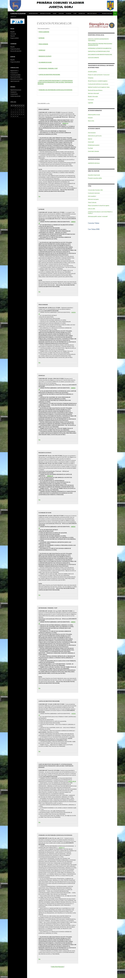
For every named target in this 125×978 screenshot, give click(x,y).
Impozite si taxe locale (94, 175)
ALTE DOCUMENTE (93, 57)
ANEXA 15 (61, 847)
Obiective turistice (92, 13)
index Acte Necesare (57, 966)
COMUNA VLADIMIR (18, 13)
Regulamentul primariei (15, 90)
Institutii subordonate (15, 96)
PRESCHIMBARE (43, 44)
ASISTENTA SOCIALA (94, 163)
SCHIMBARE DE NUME (45, 62)
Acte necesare (92, 132)
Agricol (90, 139)
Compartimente (14, 94)
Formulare (91, 99)
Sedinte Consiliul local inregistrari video (99, 87)
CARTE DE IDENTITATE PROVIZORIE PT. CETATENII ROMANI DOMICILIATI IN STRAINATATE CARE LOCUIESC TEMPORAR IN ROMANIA (55, 82)
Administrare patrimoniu (95, 135)
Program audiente (14, 38)
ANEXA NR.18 (72, 781)
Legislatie (90, 102)
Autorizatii (91, 142)
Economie (68, 13)
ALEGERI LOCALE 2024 (107, 13)
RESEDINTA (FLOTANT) (45, 56)
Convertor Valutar (93, 223)
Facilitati (90, 148)
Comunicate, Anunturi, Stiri (95, 190)
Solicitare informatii (93, 93)
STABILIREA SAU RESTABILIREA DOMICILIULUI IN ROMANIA (55, 90)
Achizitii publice (92, 71)
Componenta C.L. (14, 72)
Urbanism (90, 78)
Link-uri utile (91, 208)
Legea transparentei (14, 81)
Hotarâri (90, 117)
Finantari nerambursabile (95, 178)
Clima (74, 13)
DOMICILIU (42, 50)
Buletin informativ (93, 96)
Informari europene (93, 199)
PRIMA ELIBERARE (44, 32)
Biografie (12, 31)
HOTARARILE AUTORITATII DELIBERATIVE (99, 48)
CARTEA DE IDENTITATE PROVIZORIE (49, 74)
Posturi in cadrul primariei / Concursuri (98, 74)
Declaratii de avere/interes (95, 90)
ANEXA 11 (65, 123)
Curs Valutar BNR (93, 229)
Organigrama (13, 92)
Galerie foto (82, 13)
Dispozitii (12, 36)
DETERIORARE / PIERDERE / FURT (48, 68)
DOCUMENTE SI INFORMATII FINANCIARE (100, 54)
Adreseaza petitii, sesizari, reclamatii (98, 216)
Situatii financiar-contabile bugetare (97, 81)
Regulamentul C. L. (14, 70)
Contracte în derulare (94, 193)
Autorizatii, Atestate (93, 151)
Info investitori (92, 196)
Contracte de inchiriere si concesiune (98, 84)
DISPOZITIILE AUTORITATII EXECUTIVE (99, 51)
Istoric (54, 13)
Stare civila (91, 120)
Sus (39, 196)
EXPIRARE (41, 38)
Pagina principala (33, 13)
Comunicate (13, 34)
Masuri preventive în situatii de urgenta (98, 205)
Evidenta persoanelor (93, 145)
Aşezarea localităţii (45, 13)
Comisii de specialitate (15, 74)
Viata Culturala (92, 202)
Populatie (61, 13)
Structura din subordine (15, 51)
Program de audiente (15, 49)
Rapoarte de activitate (15, 77)
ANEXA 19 (50, 476)
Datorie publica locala (94, 114)
